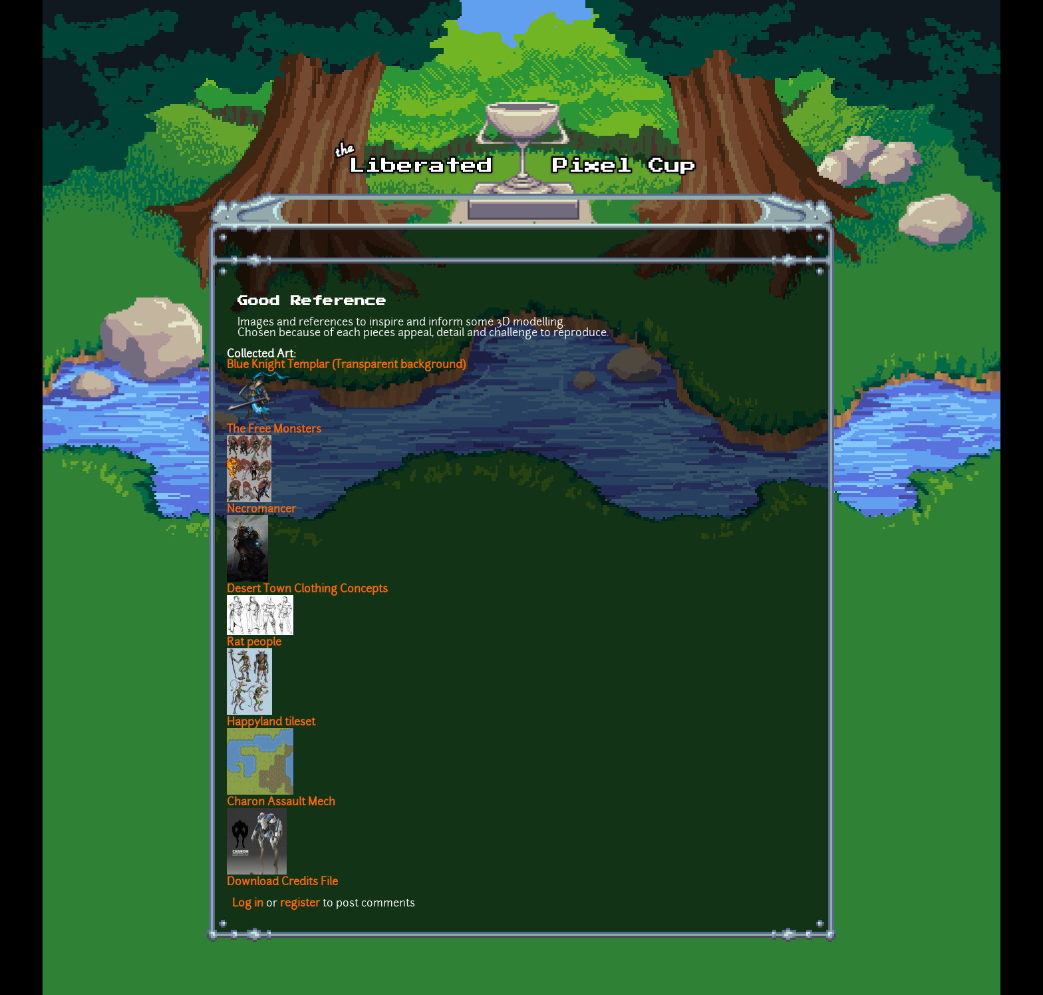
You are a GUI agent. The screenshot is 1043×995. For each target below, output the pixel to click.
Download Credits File (282, 882)
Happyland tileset (271, 722)
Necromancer (261, 509)
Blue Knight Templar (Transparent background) (346, 365)
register (300, 903)
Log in (247, 903)
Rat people (254, 643)
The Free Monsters (274, 430)
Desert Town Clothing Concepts (307, 589)
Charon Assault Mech (281, 802)
